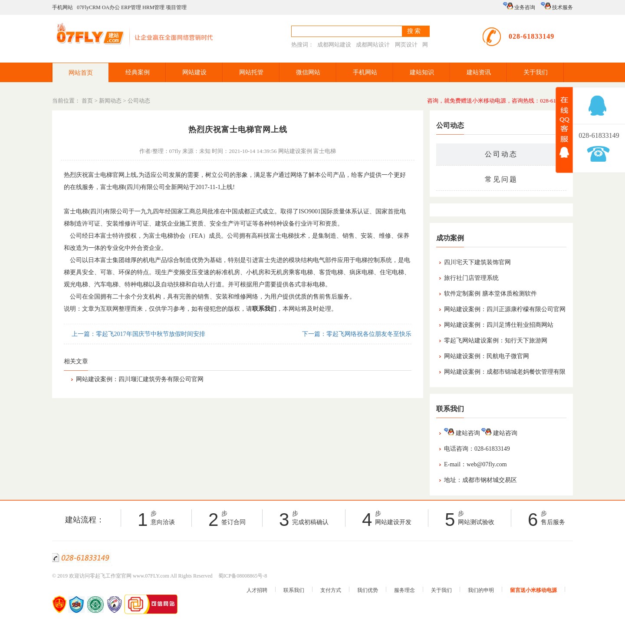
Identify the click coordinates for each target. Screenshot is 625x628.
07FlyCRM (89, 7)
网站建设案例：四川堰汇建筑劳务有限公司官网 (140, 379)
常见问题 (501, 179)
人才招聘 (257, 590)
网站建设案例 (295, 151)
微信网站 (308, 72)
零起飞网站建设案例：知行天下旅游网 (495, 340)
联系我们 (293, 590)
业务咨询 (519, 6)
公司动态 (139, 100)
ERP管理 (131, 7)
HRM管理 (153, 7)
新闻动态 (110, 100)
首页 (87, 100)
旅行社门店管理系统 (471, 278)
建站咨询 (462, 433)
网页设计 (406, 44)
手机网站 (62, 7)
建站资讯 (479, 72)
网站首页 (81, 73)
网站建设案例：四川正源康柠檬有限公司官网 (505, 309)
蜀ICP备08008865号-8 (242, 576)
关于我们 (535, 72)
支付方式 (330, 590)
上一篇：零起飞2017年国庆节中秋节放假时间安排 (137, 334)
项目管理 (176, 7)
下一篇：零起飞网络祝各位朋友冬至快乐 (356, 334)
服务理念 (404, 590)
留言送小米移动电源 (533, 590)
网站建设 (194, 72)
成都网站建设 (334, 44)
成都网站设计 (373, 44)
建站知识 (422, 72)
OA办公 (111, 7)
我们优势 (367, 590)
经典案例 (137, 72)
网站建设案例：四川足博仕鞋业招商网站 (498, 325)
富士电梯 (324, 151)
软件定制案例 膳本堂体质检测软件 (490, 293)
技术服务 (557, 6)
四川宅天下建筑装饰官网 (477, 262)
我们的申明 (481, 590)
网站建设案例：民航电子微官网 (486, 356)
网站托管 (251, 72)
